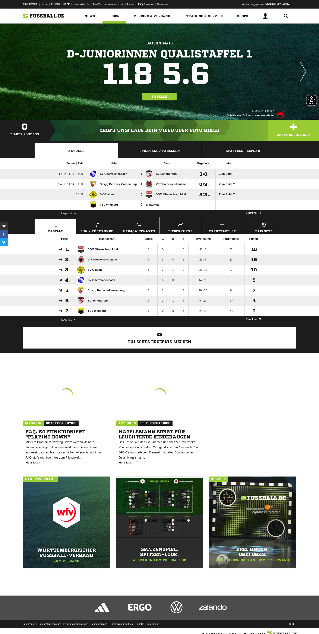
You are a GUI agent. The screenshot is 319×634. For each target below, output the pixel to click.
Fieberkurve (180, 227)
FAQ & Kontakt (146, 4)
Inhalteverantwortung (122, 624)
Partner (131, 4)
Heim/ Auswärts (138, 227)
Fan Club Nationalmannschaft (108, 4)
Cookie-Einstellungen (148, 624)
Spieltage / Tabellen (159, 150)
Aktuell (76, 150)
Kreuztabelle (222, 227)
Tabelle (159, 96)
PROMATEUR (30, 4)
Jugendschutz (99, 624)
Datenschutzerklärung (49, 624)
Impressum (28, 624)
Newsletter (162, 4)
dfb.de (44, 4)
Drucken (253, 213)
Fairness (263, 227)
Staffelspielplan (243, 150)
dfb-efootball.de (81, 4)
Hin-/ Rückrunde (97, 227)
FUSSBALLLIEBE (60, 4)
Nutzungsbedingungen (76, 624)
